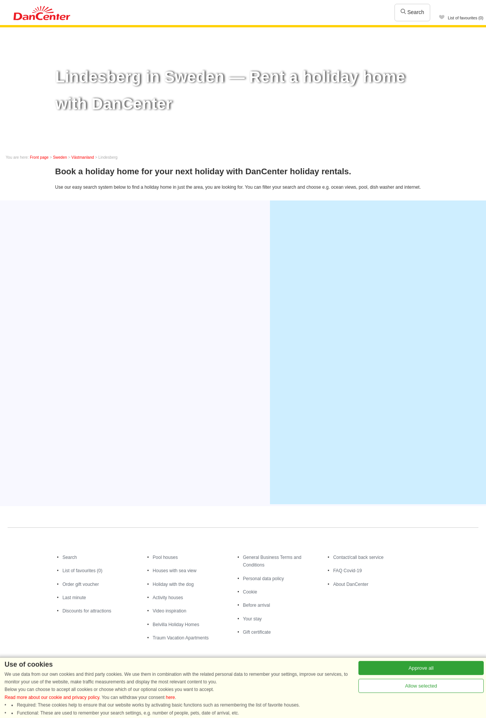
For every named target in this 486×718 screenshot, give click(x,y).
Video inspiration (169, 611)
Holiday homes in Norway (254, 690)
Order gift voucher (80, 584)
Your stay (252, 619)
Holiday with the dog (173, 584)
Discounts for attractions (86, 611)
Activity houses (168, 597)
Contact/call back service (358, 557)
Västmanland (82, 157)
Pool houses (165, 557)
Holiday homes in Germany (141, 690)
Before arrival (256, 605)
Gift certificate (257, 632)
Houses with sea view (174, 570)
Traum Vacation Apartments (180, 638)
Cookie (250, 592)
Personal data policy (263, 578)
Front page (39, 157)
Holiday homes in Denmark (82, 690)
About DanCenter (350, 584)
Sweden (60, 157)
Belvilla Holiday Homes (176, 624)
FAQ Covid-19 (347, 570)
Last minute (74, 597)
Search (412, 12)
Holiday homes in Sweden (198, 690)
